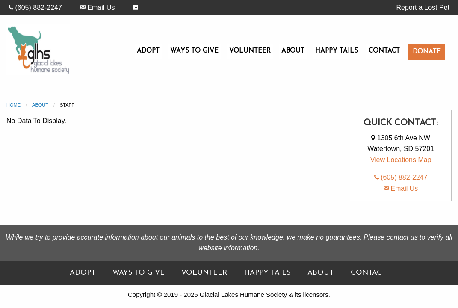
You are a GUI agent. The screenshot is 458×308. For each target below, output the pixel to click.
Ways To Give (194, 51)
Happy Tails (336, 51)
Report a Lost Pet (422, 7)
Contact (384, 51)
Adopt (148, 51)
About (292, 51)
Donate (427, 52)
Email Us (97, 7)
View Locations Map (400, 159)
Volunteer (250, 51)
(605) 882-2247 (35, 7)
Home (13, 104)
